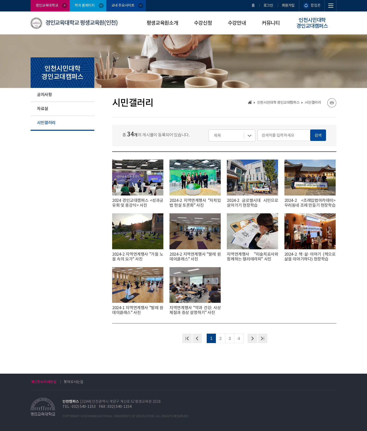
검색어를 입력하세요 (208, 129)
